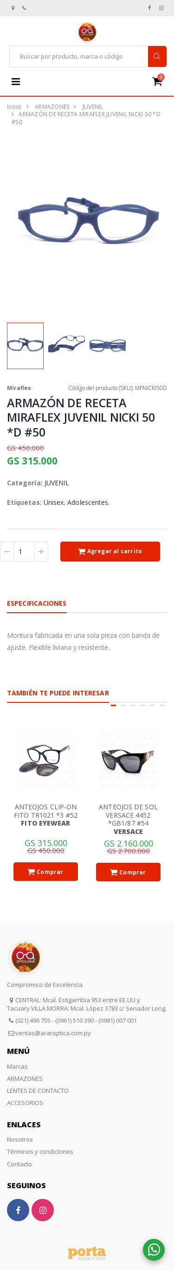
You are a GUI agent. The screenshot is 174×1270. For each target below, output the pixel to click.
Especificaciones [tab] (37, 603)
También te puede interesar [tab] (58, 692)
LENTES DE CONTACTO (38, 1090)
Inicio (14, 107)
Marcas (17, 1066)
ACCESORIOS (25, 1102)
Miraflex (19, 388)
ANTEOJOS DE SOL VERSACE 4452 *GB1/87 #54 (128, 814)
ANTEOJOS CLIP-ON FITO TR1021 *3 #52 (45, 811)
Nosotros (20, 1139)
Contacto (19, 1164)
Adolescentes (87, 502)
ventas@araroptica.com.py (53, 1033)
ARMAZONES (52, 107)
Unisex (54, 502)
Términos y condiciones (40, 1151)
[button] (160, 81)
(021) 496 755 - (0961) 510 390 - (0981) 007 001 (76, 1020)
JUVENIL (93, 107)
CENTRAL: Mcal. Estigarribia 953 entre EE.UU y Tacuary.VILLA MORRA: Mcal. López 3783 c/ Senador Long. (87, 1004)
